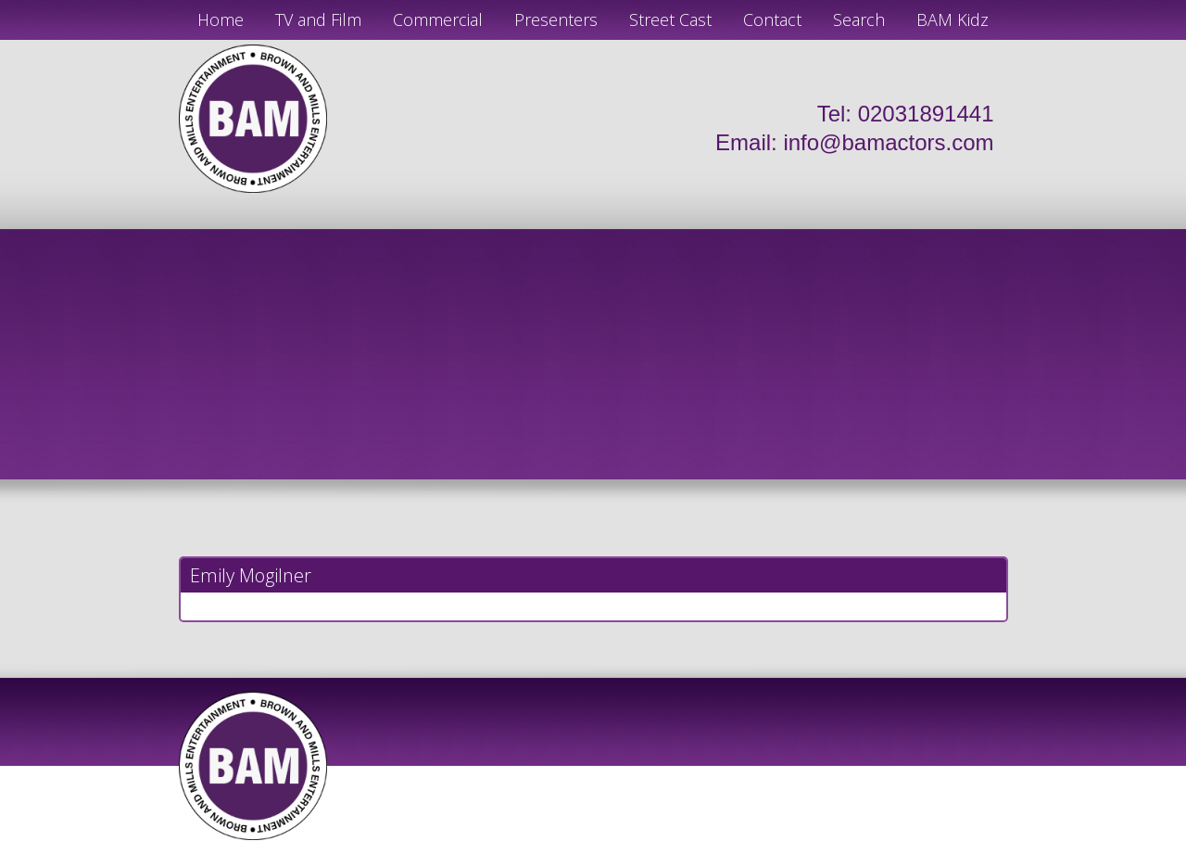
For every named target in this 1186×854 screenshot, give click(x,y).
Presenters (556, 19)
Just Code (713, 846)
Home (220, 19)
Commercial (438, 19)
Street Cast (670, 19)
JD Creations (554, 846)
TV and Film (318, 19)
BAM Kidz (952, 19)
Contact (772, 19)
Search (859, 19)
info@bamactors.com (888, 142)
